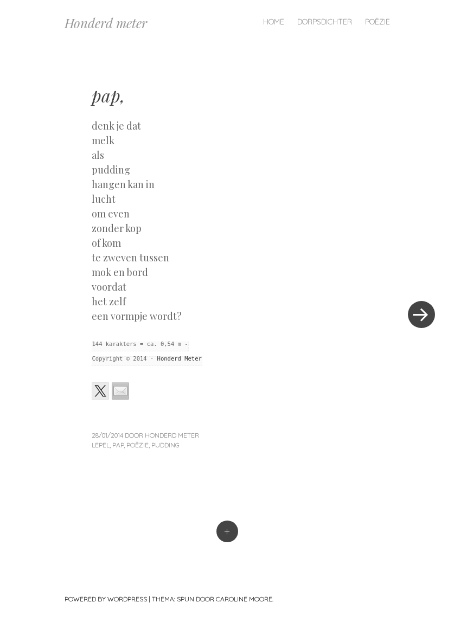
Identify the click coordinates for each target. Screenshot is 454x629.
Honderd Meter (179, 358)
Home (273, 22)
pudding (165, 445)
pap (118, 445)
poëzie (137, 445)
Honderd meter (106, 22)
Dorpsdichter (324, 22)
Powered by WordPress (106, 599)
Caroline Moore (244, 599)
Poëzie (377, 22)
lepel (101, 445)
